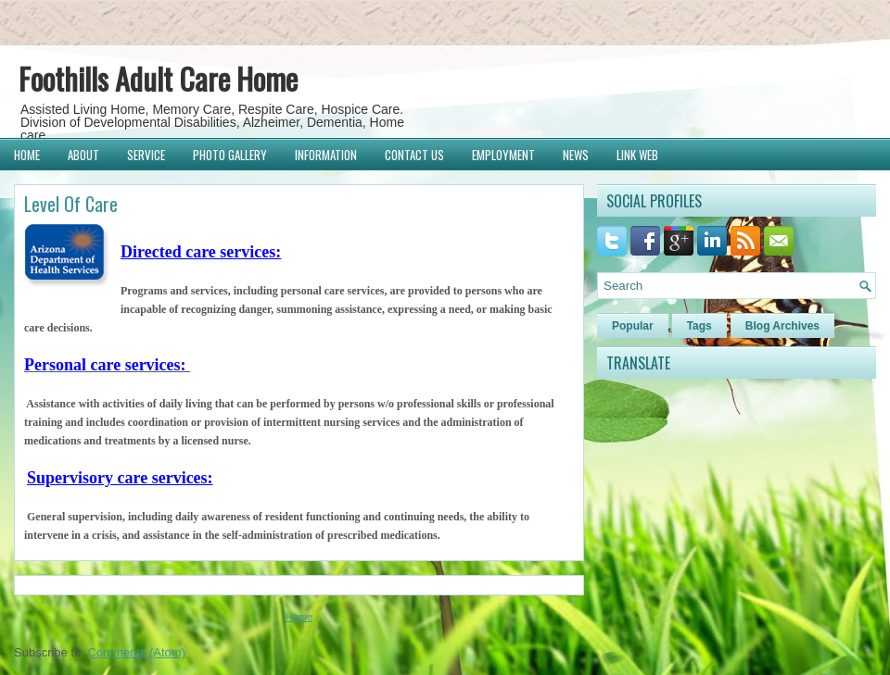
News (576, 154)
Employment (503, 154)
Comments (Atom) (136, 652)
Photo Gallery (230, 154)
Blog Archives (782, 325)
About (83, 154)
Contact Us (414, 154)
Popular (633, 325)
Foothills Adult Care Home (158, 78)
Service (146, 154)
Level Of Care (71, 203)
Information (326, 154)
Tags (699, 325)
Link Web (637, 154)
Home (27, 154)
